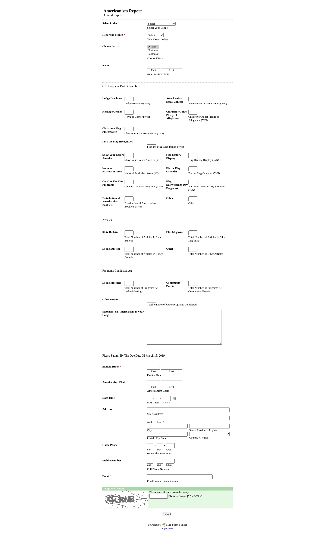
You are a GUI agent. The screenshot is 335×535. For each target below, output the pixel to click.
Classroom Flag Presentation (111, 130)
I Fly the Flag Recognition (117, 141)
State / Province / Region (203, 430)
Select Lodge (110, 23)
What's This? (195, 496)
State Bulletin (110, 232)
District (153, 47)
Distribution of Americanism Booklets (111, 201)
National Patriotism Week (112, 169)
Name (105, 65)
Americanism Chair (115, 382)
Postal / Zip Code (156, 438)
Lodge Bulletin (111, 248)
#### (169, 449)
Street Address (155, 413)
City (149, 430)
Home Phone (110, 444)
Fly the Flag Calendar (173, 169)
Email (107, 476)
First (153, 70)
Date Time (108, 397)
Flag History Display (173, 156)
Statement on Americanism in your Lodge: (123, 313)
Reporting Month (113, 34)
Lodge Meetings (111, 282)
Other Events (110, 299)
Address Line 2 (155, 422)
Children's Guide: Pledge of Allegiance (177, 115)
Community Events (173, 284)
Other (169, 198)
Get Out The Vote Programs (112, 183)
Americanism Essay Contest (174, 100)
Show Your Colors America (113, 156)
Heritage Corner (112, 111)
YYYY (166, 402)
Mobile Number (111, 460)
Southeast (153, 54)
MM (149, 402)
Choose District (111, 46)
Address (107, 409)
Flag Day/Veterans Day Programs (177, 185)
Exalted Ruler (111, 366)
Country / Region (199, 437)
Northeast (153, 50)
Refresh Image (177, 496)
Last (171, 70)
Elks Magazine (175, 232)
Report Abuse (167, 529)
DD (157, 402)
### (149, 449)
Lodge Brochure (112, 98)
